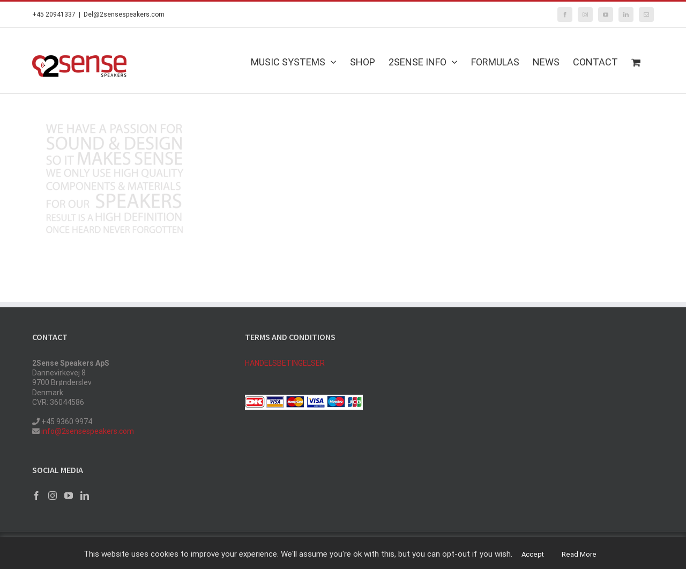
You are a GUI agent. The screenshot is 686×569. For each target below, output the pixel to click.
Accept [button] (532, 554)
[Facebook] (36, 495)
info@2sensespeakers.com (87, 431)
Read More (579, 554)
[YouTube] (68, 495)
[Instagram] (52, 495)
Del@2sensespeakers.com (124, 14)
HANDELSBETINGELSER (285, 363)
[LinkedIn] (84, 495)
